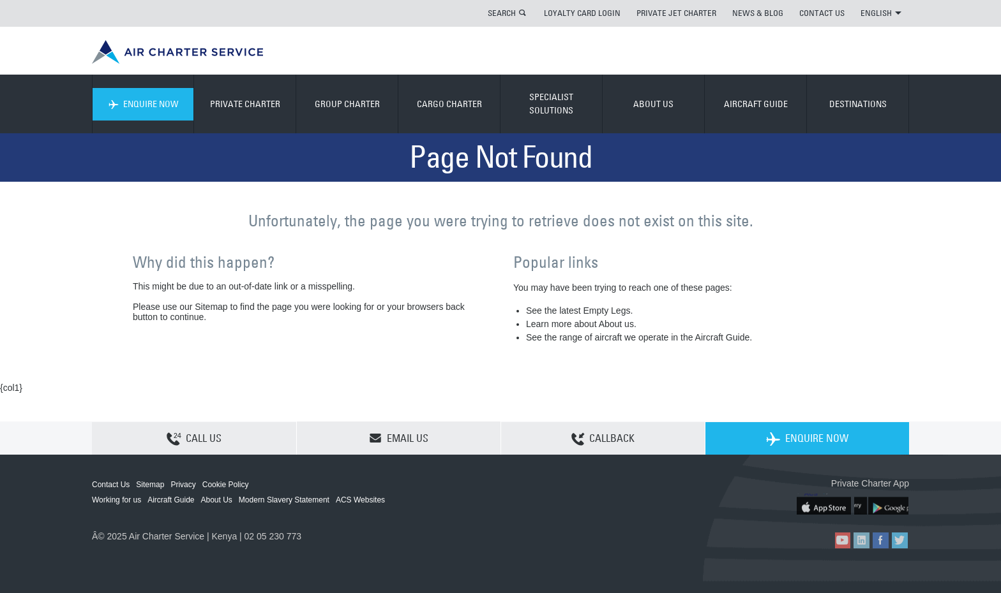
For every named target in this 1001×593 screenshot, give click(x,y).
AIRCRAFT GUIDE (756, 104)
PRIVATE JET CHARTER (676, 13)
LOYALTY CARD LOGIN (582, 13)
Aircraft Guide (170, 499)
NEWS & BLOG (757, 13)
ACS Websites (360, 499)
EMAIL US (398, 438)
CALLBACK (603, 439)
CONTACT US (822, 13)
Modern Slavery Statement (284, 499)
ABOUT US (653, 104)
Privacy (182, 484)
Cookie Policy (225, 484)
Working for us (116, 499)
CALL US (194, 439)
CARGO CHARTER (449, 104)
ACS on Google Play (882, 504)
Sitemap (150, 484)
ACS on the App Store (824, 504)
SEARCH (502, 13)
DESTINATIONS (858, 104)
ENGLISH (881, 13)
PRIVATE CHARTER (245, 104)
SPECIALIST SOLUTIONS (551, 103)
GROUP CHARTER (347, 104)
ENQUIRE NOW (143, 104)
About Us (216, 499)
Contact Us (111, 484)
